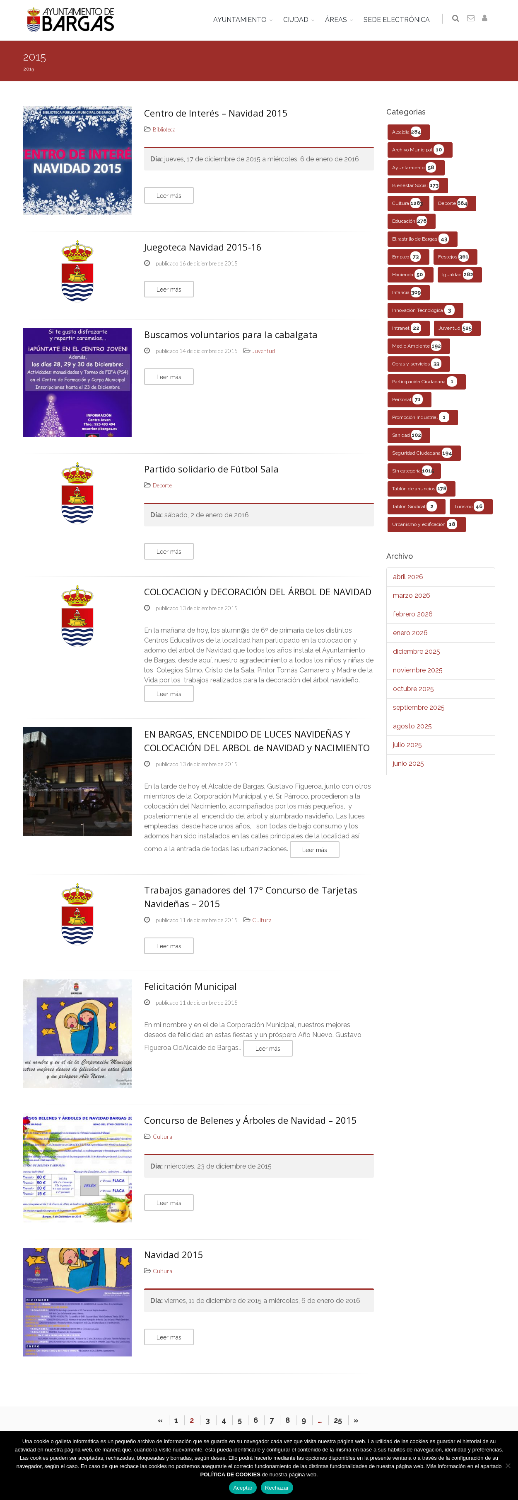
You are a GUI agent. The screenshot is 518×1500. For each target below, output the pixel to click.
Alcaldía (406, 132)
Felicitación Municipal (190, 986)
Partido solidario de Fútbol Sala (211, 469)
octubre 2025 (413, 689)
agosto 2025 (412, 726)
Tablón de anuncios (419, 488)
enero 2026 (410, 633)
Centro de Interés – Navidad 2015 (216, 113)
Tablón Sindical (414, 506)
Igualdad (457, 274)
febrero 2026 (413, 614)
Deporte (452, 203)
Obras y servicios (416, 363)
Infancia (406, 292)
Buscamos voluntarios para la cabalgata (231, 334)
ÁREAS (338, 20)
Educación (409, 221)
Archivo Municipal (418, 149)
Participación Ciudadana (424, 381)
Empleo (406, 256)
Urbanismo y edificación (424, 524)
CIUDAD (297, 20)
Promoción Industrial (420, 417)
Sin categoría (413, 470)
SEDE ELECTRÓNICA (398, 20)
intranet (406, 328)
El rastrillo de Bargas (420, 239)
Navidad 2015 (173, 1254)
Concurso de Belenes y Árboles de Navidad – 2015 (250, 1120)
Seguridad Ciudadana (422, 453)
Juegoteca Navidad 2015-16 (203, 247)
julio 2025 (407, 745)
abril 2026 (408, 577)
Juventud (455, 328)
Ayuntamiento (414, 167)
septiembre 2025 (419, 707)
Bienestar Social (415, 185)
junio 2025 (408, 763)
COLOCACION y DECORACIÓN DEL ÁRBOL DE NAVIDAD (257, 591)
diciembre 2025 (416, 651)
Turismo (469, 506)
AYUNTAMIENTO (241, 20)
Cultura (407, 203)
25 (338, 1420)
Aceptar (243, 1488)
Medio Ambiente (416, 346)
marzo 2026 (411, 595)
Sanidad (407, 435)
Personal (407, 399)
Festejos (453, 256)
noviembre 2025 (418, 670)
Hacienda (408, 274)
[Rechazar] (508, 1465)
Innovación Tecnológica (423, 310)
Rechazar (277, 1488)
